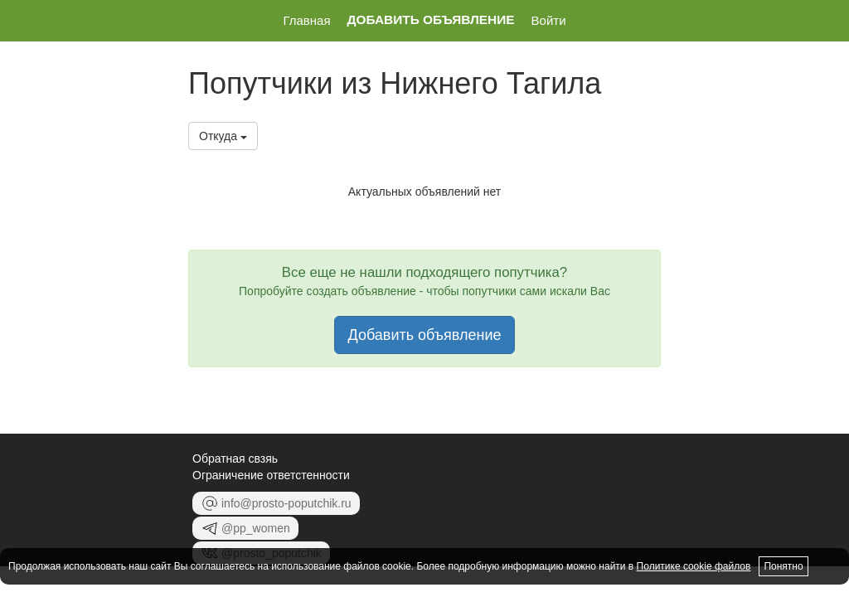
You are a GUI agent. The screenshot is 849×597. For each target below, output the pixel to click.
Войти (548, 20)
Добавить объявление (431, 20)
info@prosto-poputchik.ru (276, 503)
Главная (306, 20)
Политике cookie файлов (694, 566)
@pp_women (245, 528)
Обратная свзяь (235, 458)
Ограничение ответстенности (271, 475)
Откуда (223, 136)
